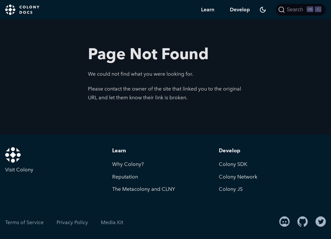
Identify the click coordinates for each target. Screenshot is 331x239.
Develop (240, 9)
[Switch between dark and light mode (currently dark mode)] (263, 10)
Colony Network (238, 177)
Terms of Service (24, 222)
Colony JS (231, 189)
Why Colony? (128, 164)
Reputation (125, 177)
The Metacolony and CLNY (143, 189)
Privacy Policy (72, 222)
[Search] (301, 10)
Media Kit (112, 222)
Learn (207, 9)
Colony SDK (233, 164)
